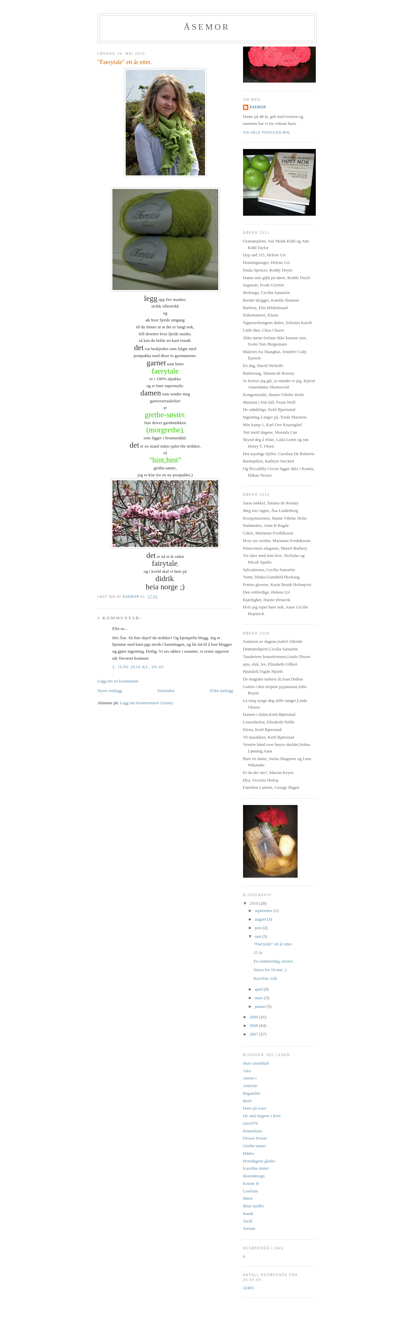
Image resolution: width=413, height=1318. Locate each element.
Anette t (250, 1078)
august (261, 919)
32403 (248, 1287)
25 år (258, 952)
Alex (247, 1070)
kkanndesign (254, 1175)
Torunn (249, 1228)
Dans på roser (255, 1108)
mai (258, 936)
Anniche (250, 1085)
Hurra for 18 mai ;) (270, 969)
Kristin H (251, 1183)
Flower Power (255, 1138)
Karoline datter (256, 1168)
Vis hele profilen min (266, 132)
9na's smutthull (256, 1063)
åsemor (258, 107)
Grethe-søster (254, 1145)
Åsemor (207, 27)
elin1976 (250, 1123)
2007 (254, 1034)
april (259, 989)
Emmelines (253, 1130)
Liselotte (250, 1191)
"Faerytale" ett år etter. (273, 943)
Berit (247, 1100)
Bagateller (252, 1093)
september (264, 910)
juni (258, 927)
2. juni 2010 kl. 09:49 (138, 666)
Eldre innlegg (221, 690)
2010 (254, 903)
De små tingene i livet (262, 1115)
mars (259, 997)
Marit (248, 1198)
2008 (254, 1025)
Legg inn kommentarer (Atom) (146, 702)
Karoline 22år (265, 978)
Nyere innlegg (110, 690)
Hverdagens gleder (259, 1160)
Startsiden (165, 690)
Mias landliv (254, 1205)
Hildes (248, 1153)
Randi (248, 1213)
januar (261, 1006)
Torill (248, 1221)
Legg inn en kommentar (118, 680)
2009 (254, 1016)
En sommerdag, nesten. (274, 961)
